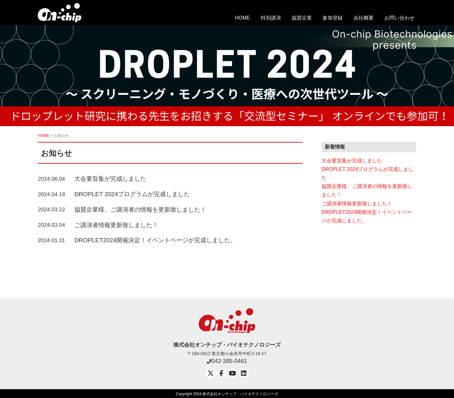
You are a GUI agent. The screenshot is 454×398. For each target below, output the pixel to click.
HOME (242, 17)
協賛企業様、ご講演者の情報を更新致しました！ (140, 209)
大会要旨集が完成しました (110, 178)
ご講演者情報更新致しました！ (116, 225)
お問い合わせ (399, 17)
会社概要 (363, 17)
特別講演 (271, 17)
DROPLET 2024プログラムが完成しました (132, 194)
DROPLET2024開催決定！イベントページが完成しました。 (155, 240)
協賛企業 (302, 17)
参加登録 (333, 17)
